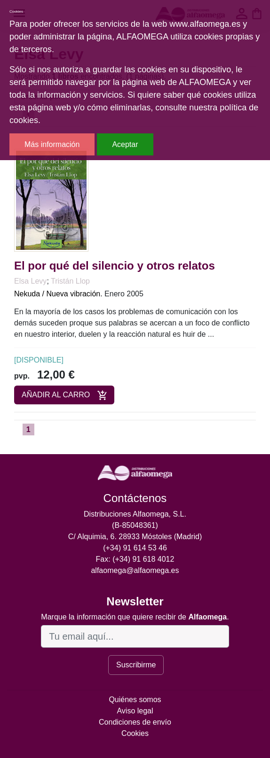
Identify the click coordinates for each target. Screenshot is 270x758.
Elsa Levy (30, 281)
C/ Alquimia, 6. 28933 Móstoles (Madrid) (135, 537)
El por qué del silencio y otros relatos (114, 265)
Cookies (135, 733)
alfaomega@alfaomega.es (135, 570)
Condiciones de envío (135, 722)
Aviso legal (135, 711)
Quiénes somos (135, 700)
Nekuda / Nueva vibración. (58, 294)
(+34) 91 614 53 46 (135, 548)
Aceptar (125, 144)
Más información (51, 144)
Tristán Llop (70, 281)
